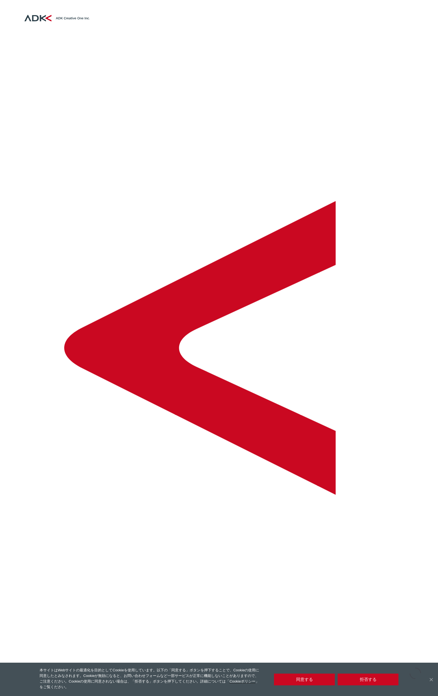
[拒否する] (431, 679)
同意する (304, 679)
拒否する (368, 679)
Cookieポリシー (242, 681)
